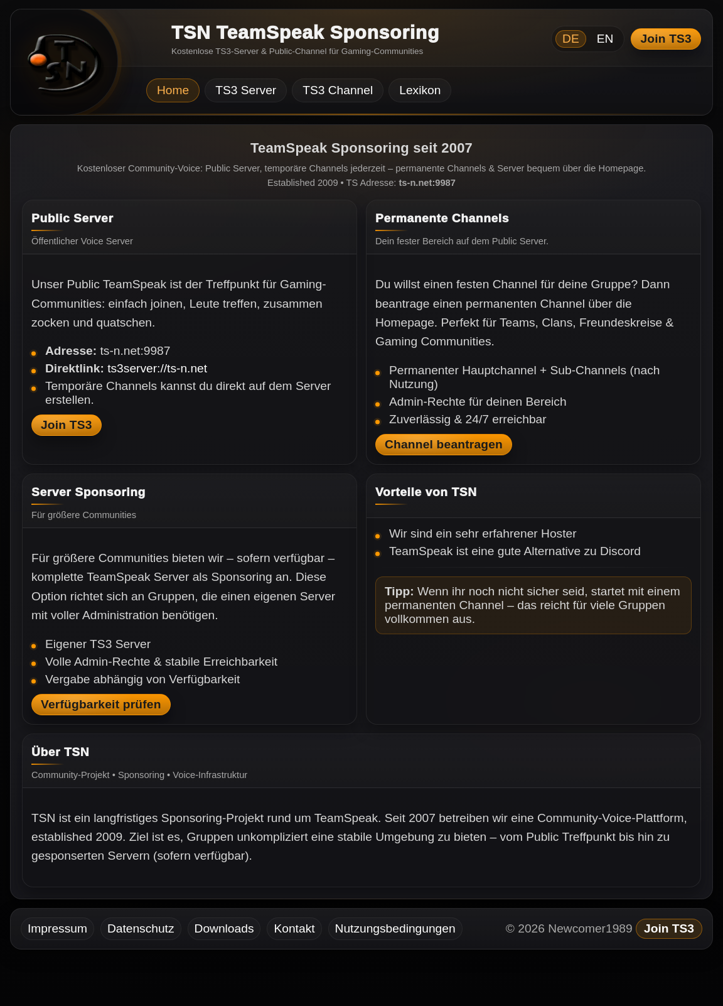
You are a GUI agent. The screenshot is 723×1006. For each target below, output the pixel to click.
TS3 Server (245, 90)
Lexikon (420, 90)
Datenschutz (140, 928)
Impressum (57, 928)
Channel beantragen (444, 444)
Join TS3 (666, 38)
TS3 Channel (338, 90)
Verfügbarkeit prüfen (101, 704)
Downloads (224, 928)
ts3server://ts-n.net (157, 368)
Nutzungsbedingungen (395, 928)
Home (173, 90)
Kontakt (294, 928)
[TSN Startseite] (60, 66)
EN (605, 38)
